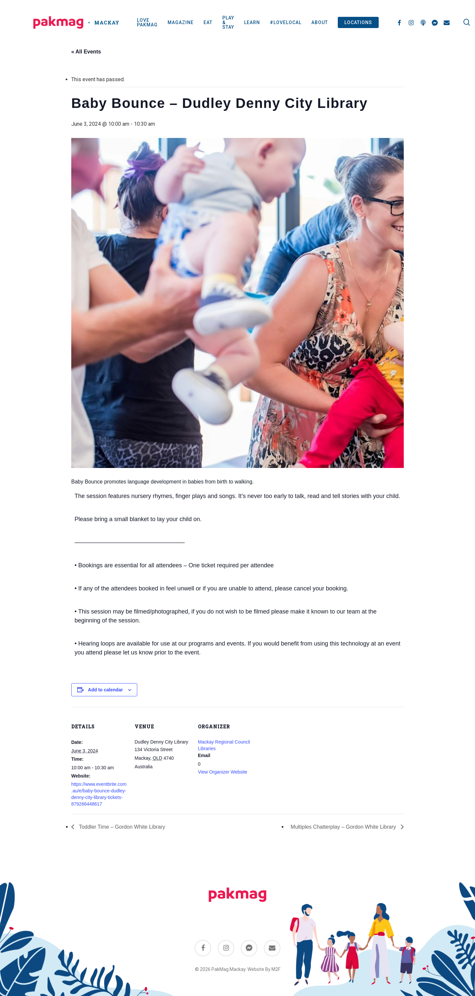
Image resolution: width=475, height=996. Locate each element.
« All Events (86, 51)
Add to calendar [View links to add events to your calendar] (105, 689)
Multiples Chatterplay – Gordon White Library (344, 827)
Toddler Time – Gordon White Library (121, 827)
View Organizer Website (222, 772)
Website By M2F (263, 969)
